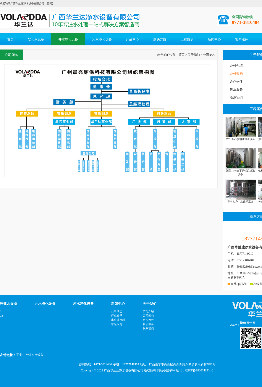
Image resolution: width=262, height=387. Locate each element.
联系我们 (236, 97)
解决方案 (159, 39)
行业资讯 (116, 315)
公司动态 (116, 311)
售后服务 (236, 89)
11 (1, 311)
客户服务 (241, 39)
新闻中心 (214, 39)
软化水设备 (36, 39)
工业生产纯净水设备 (30, 355)
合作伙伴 (236, 81)
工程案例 (187, 39)
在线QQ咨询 (237, 284)
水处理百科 (118, 319)
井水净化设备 (68, 39)
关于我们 (194, 54)
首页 (10, 39)
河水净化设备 (102, 39)
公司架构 (236, 73)
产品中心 (132, 39)
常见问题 (116, 324)
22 (1, 315)
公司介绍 (236, 65)
